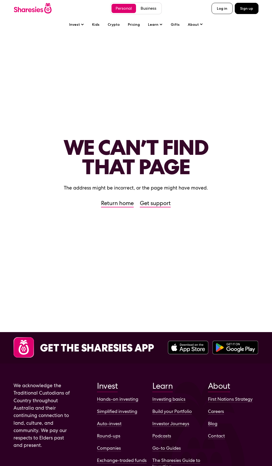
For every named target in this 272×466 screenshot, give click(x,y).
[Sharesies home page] (33, 8)
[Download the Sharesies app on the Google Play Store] (235, 348)
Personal (124, 8)
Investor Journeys (170, 423)
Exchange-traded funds (122, 460)
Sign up (246, 8)
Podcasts (161, 436)
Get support (155, 203)
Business (148, 8)
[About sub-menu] (195, 24)
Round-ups (108, 436)
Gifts (175, 24)
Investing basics (169, 399)
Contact (216, 436)
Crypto (114, 24)
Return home (117, 203)
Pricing (134, 24)
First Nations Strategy (230, 399)
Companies (109, 448)
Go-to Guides (166, 448)
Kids (96, 24)
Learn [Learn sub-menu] (155, 24)
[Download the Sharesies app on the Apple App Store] (188, 348)
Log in (222, 8)
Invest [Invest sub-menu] (76, 24)
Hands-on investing (117, 399)
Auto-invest (109, 423)
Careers (216, 411)
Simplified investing (117, 411)
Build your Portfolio (172, 411)
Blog (212, 423)
